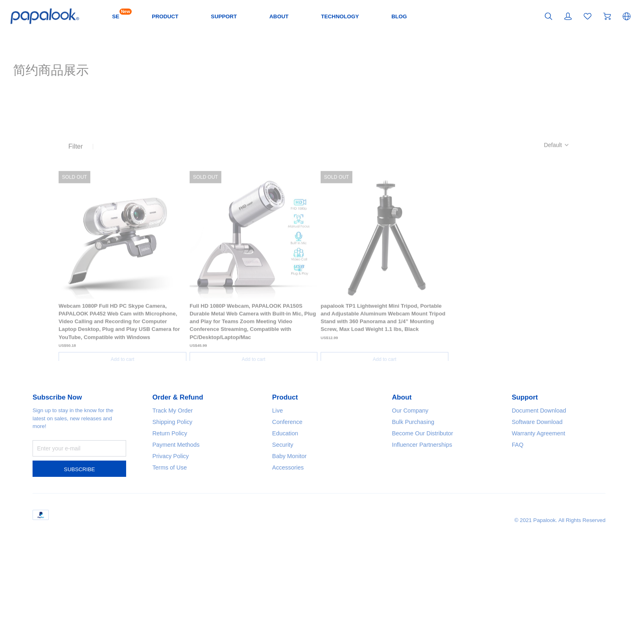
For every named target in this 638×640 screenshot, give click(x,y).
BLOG (446, 16)
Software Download (541, 503)
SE (142, 16)
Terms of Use (172, 549)
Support (527, 479)
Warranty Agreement (543, 514)
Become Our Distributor (427, 514)
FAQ (519, 526)
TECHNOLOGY (382, 16)
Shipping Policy (175, 503)
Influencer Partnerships (427, 526)
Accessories (290, 549)
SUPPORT (258, 16)
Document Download (543, 492)
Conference (290, 503)
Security (284, 526)
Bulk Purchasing (416, 503)
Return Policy (172, 514)
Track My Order (175, 492)
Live (278, 492)
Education (287, 514)
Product (287, 479)
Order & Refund (181, 479)
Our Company (413, 492)
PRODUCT (194, 16)
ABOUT (317, 16)
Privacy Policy (173, 537)
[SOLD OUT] (122, 271)
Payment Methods (179, 526)
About (403, 479)
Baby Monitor (292, 537)
